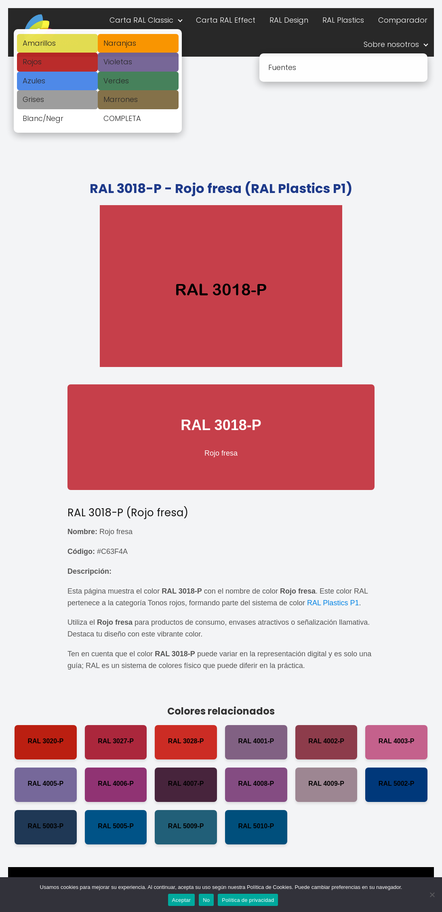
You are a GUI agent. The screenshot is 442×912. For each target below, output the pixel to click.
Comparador (402, 20)
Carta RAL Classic (141, 20)
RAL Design (288, 20)
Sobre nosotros (391, 44)
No (206, 900)
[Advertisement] (221, 117)
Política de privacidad (248, 900)
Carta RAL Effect (225, 20)
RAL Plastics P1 (333, 603)
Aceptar (181, 900)
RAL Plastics (343, 20)
